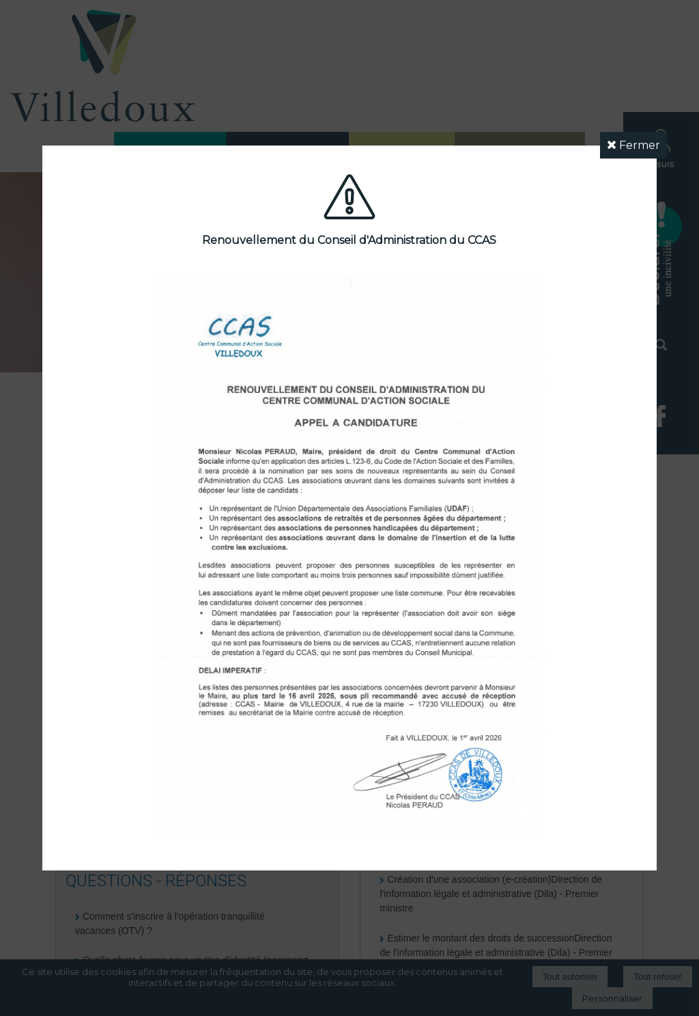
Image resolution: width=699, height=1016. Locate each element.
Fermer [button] (633, 145)
